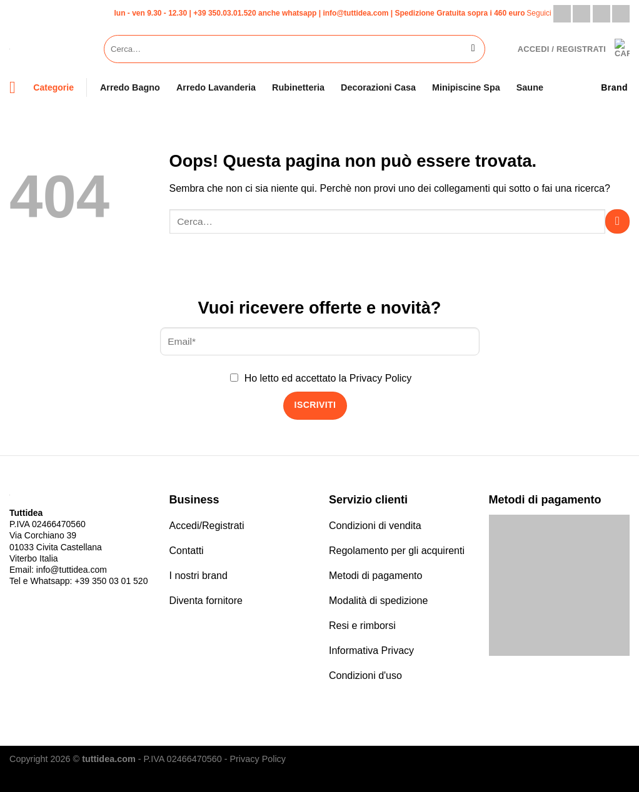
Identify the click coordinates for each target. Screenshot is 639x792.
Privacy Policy (381, 378)
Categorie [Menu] (53, 87)
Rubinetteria (298, 87)
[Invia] (473, 49)
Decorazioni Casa (378, 87)
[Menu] (17, 87)
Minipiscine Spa (466, 87)
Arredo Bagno (130, 87)
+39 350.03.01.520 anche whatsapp (254, 13)
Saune (529, 87)
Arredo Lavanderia (216, 87)
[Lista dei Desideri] (501, 49)
